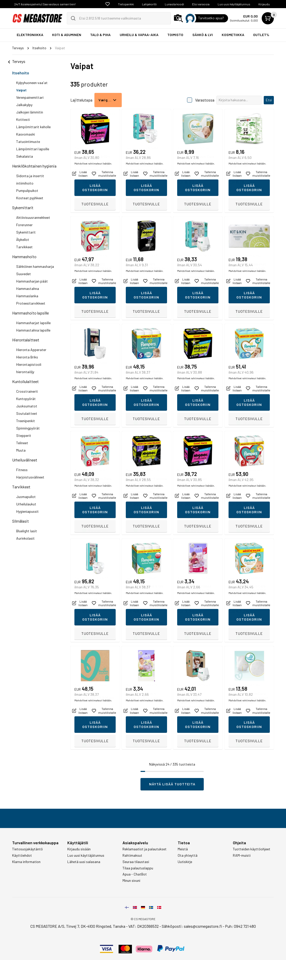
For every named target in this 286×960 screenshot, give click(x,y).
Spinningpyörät (28, 428)
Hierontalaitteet (25, 339)
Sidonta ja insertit (30, 176)
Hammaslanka (27, 296)
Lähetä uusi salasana (83, 862)
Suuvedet (23, 274)
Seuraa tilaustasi (135, 862)
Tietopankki (126, 4)
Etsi (269, 100)
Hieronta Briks (27, 357)
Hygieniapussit (27, 511)
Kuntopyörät (26, 398)
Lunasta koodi (174, 4)
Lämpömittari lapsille (32, 149)
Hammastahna (27, 288)
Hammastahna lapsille (33, 330)
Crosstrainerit (27, 391)
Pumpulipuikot (27, 190)
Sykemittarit (22, 207)
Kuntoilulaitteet (25, 381)
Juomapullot (26, 496)
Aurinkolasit (25, 538)
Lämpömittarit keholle (33, 127)
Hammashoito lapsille (30, 312)
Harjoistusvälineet (30, 477)
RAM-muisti (242, 855)
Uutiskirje (185, 862)
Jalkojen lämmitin (29, 112)
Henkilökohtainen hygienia (34, 165)
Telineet (22, 443)
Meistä (183, 849)
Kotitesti (23, 119)
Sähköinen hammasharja (35, 266)
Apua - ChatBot (134, 874)
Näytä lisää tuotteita (172, 784)
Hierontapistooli (28, 364)
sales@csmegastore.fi (203, 926)
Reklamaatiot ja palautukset (144, 849)
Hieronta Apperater (31, 349)
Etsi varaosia (201, 4)
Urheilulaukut (26, 504)
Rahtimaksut (132, 855)
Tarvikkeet (24, 247)
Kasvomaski (25, 134)
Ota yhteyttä (187, 855)
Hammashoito (24, 256)
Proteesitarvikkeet (30, 303)
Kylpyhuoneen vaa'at (32, 82)
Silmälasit (20, 521)
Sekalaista (24, 156)
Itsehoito (20, 72)
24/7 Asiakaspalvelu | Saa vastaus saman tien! (45, 4)
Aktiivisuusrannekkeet (33, 217)
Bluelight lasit (26, 531)
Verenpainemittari (30, 97)
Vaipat (21, 90)
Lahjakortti (149, 4)
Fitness (22, 470)
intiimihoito (24, 183)
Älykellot (22, 239)
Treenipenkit (25, 421)
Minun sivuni (131, 881)
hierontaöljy (25, 372)
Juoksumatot (26, 406)
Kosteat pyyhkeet (29, 198)
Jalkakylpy (24, 105)
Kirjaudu (264, 4)
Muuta (21, 450)
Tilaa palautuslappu (137, 868)
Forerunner (24, 225)
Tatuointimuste (28, 141)
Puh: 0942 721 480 (240, 926)
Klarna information (26, 862)
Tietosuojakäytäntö (27, 849)
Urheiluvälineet (24, 459)
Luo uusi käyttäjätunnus (234, 4)
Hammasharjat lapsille (33, 323)
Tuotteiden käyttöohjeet (251, 849)
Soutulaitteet (26, 413)
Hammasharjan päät (32, 281)
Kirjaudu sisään (79, 849)
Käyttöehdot (22, 855)
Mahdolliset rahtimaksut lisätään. (93, 193)
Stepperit (23, 435)
